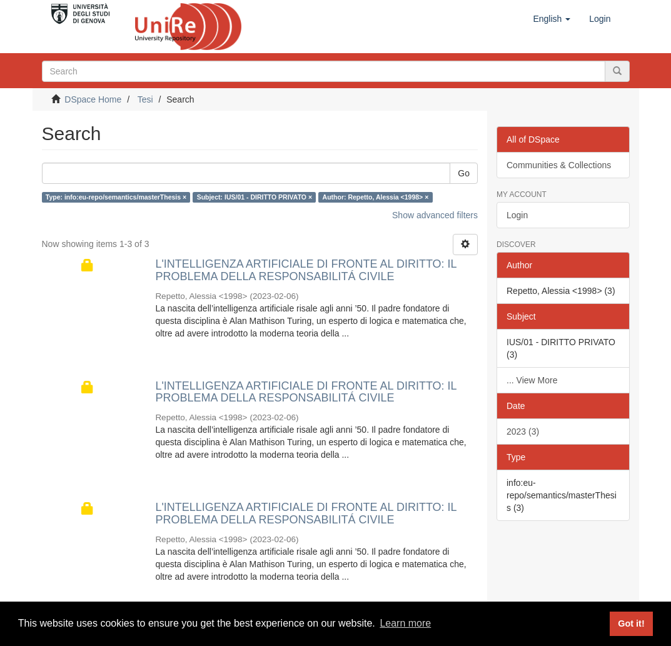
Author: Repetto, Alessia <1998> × (376, 197)
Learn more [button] (405, 623)
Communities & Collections (559, 165)
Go (464, 173)
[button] (551, 18)
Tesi (145, 99)
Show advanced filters (435, 215)
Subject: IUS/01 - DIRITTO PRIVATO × (254, 197)
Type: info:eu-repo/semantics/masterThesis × (116, 197)
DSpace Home (92, 99)
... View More (532, 380)
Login (517, 215)
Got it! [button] (631, 623)
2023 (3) (523, 431)
